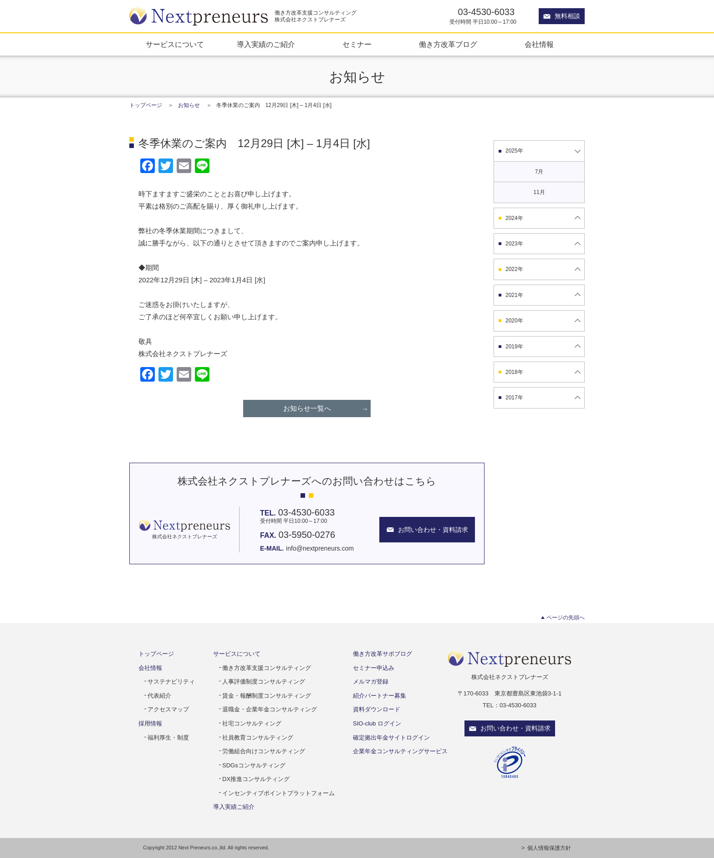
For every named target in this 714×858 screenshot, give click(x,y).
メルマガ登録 (370, 681)
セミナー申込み (373, 667)
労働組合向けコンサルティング (263, 751)
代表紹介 (159, 695)
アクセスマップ (168, 709)
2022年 (514, 269)
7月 (539, 172)
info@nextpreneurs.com (320, 548)
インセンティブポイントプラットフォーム (278, 793)
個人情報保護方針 (549, 848)
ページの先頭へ (565, 617)
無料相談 (567, 16)
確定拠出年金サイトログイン (391, 737)
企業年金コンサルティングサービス (400, 751)
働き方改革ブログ (448, 44)
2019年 (514, 346)
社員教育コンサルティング (257, 737)
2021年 (514, 295)
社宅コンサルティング (251, 723)
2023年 (514, 243)
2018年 (514, 372)
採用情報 (150, 723)
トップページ (145, 105)
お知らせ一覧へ (307, 408)
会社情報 (539, 44)
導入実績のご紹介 (266, 44)
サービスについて (175, 44)
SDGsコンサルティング (254, 765)
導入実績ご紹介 (234, 806)
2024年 (514, 218)
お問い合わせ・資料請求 (515, 728)
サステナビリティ (171, 681)
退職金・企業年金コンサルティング (269, 709)
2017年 (514, 397)
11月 (539, 192)
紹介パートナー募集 (379, 695)
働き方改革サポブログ (382, 653)
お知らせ (189, 105)
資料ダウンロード (376, 709)
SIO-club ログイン (377, 723)
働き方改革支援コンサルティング (266, 667)
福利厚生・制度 (168, 737)
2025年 (514, 151)
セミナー (357, 44)
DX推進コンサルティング (256, 779)
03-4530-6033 (486, 12)
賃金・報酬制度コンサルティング (266, 695)
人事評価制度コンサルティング (263, 681)
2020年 (514, 320)
